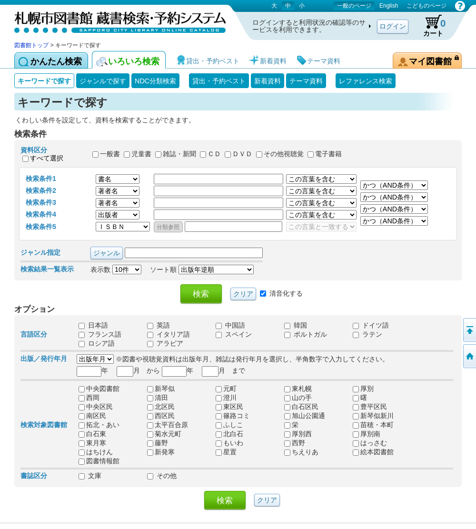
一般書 (110, 154)
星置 (226, 452)
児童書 (141, 154)
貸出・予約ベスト (219, 81)
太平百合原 (167, 425)
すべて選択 (46, 158)
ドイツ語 (371, 325)
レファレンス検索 (365, 81)
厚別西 (298, 434)
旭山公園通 (304, 415)
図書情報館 (99, 461)
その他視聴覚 (284, 154)
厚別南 (366, 434)
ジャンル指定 (40, 252)
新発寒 (161, 452)
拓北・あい (99, 425)
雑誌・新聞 (179, 154)
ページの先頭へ (469, 330)
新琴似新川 (373, 415)
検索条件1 (41, 178)
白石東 (92, 434)
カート (430, 25)
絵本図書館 (373, 452)
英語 (158, 325)
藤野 (157, 443)
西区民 (161, 415)
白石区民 (301, 406)
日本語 (93, 325)
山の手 (298, 397)
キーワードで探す (44, 81)
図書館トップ (31, 45)
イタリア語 (168, 334)
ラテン (367, 334)
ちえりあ (301, 452)
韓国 (295, 325)
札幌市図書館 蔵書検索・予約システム (114, 20)
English (388, 5)
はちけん (96, 452)
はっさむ (370, 443)
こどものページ (426, 5)
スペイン (234, 334)
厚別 (363, 388)
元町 (226, 388)
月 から (138, 370)
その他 (162, 475)
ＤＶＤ (242, 154)
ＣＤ (214, 154)
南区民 (92, 415)
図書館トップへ (469, 356)
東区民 (229, 406)
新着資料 (267, 81)
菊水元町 (164, 434)
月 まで (223, 370)
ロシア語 (97, 343)
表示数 (115, 269)
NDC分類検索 (155, 81)
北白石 (229, 434)
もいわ (229, 443)
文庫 (90, 475)
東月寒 (92, 443)
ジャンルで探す (102, 81)
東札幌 (298, 388)
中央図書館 (99, 388)
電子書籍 (328, 154)
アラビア (165, 343)
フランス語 (100, 334)
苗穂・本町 (373, 425)
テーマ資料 (306, 81)
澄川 (226, 397)
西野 (294, 443)
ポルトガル (305, 334)
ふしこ (229, 425)
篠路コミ (233, 415)
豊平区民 (370, 406)
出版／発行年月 (43, 358)
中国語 (230, 325)
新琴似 (161, 388)
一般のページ (354, 5)
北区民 (161, 406)
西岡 (89, 397)
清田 (157, 397)
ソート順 (202, 269)
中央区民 (96, 406)
